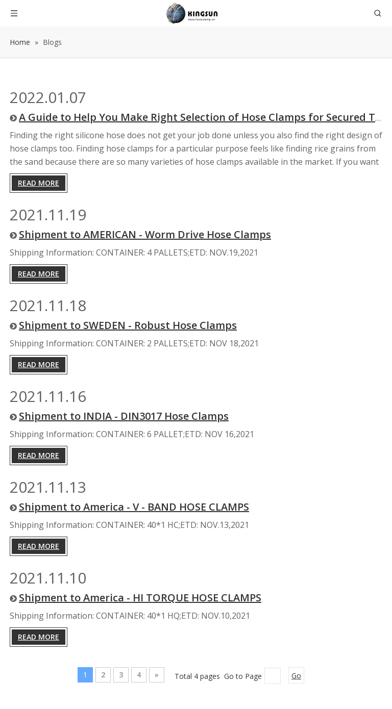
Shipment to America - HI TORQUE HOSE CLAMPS (140, 597)
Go (296, 675)
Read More (38, 183)
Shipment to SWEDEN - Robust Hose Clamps (128, 325)
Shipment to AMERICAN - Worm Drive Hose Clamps (145, 234)
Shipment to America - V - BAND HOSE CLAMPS (134, 507)
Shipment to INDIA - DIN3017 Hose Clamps (124, 416)
